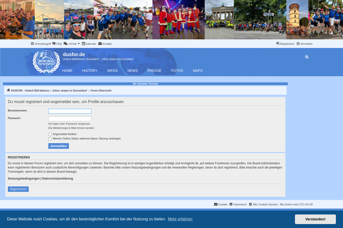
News (132, 71)
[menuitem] (57, 44)
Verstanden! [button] (315, 219)
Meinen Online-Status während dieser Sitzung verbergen (84, 138)
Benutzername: (17, 110)
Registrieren (18, 189)
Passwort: (14, 118)
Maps (198, 71)
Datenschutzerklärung (57, 178)
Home (67, 71)
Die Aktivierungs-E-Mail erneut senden (71, 127)
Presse (155, 71)
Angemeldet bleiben (62, 134)
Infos (112, 71)
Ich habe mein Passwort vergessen (69, 123)
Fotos (177, 71)
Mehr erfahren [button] (180, 219)
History (90, 71)
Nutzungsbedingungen (24, 178)
